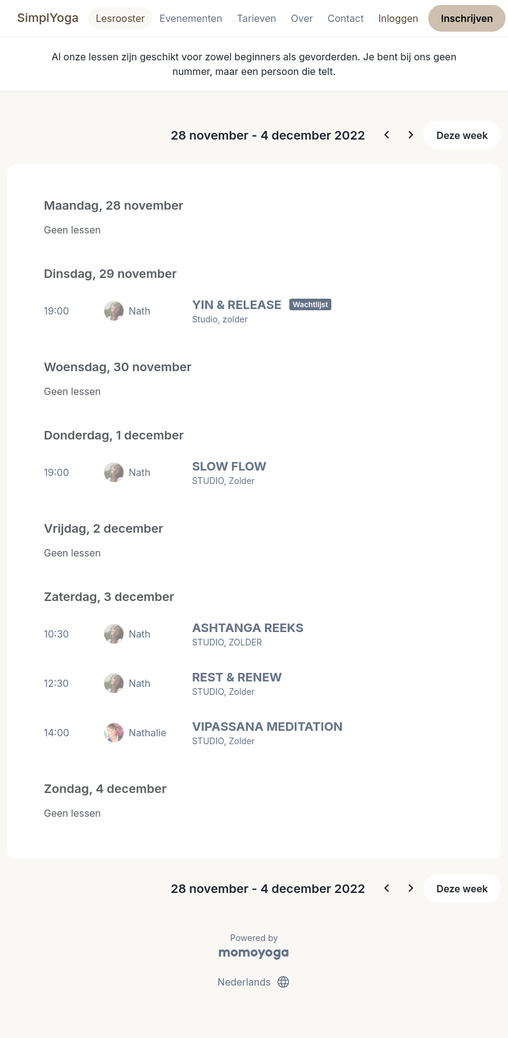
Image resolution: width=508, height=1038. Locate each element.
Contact (346, 18)
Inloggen (398, 18)
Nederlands (254, 982)
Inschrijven (467, 18)
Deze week (462, 135)
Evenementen (191, 18)
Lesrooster (120, 18)
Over (302, 18)
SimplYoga (48, 17)
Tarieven (257, 18)
